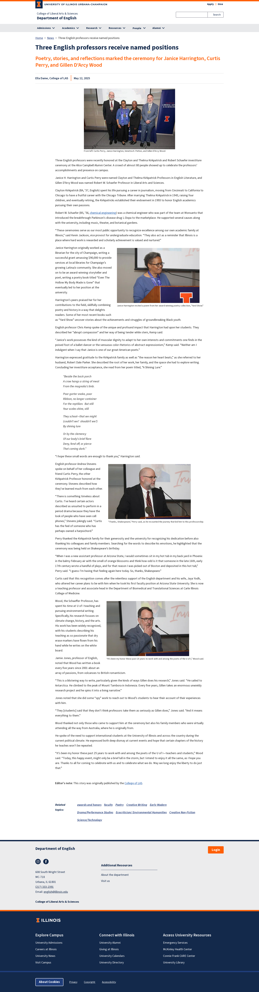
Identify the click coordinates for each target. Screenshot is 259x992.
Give (220, 4)
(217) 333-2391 (44, 887)
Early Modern (158, 805)
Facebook (46, 861)
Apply (210, 4)
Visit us (105, 881)
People (137, 28)
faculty (108, 805)
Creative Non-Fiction (182, 812)
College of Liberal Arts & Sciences (57, 14)
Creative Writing (136, 805)
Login (216, 850)
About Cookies (49, 982)
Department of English (56, 18)
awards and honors (89, 805)
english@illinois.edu (56, 892)
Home (39, 38)
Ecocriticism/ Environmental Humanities (141, 812)
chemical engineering (103, 213)
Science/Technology (89, 820)
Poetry (119, 805)
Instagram (38, 861)
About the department (115, 875)
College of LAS (133, 783)
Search (217, 15)
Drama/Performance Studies (95, 812)
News (50, 38)
